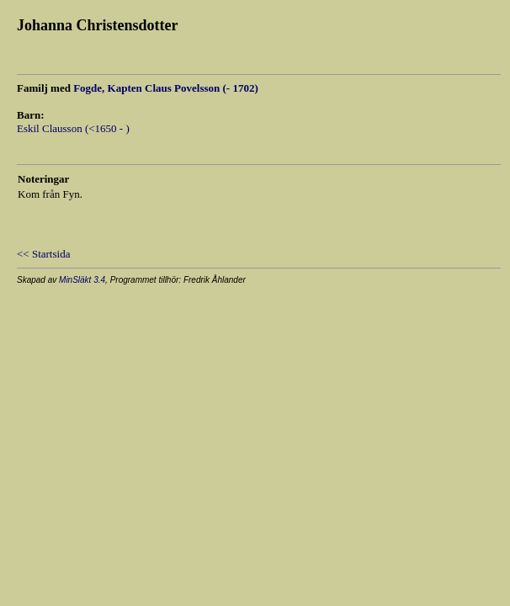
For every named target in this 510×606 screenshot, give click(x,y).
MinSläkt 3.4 (82, 279)
